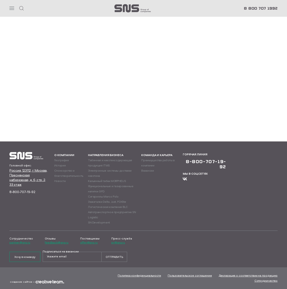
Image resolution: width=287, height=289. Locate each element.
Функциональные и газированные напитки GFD (110, 188)
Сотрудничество (266, 281)
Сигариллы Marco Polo (103, 196)
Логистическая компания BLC (108, 207)
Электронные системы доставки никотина (110, 173)
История (60, 165)
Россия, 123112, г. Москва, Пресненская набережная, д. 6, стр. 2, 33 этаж (28, 177)
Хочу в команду (24, 257)
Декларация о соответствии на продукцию (248, 275)
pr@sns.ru (118, 242)
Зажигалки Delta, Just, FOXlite (107, 202)
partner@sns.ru (19, 242)
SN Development (99, 222)
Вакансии (147, 171)
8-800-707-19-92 (22, 192)
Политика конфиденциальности (139, 275)
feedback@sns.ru (56, 242)
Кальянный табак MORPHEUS (107, 181)
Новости (60, 181)
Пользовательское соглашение (190, 275)
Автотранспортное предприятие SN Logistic (112, 214)
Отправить (114, 257)
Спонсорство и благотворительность (68, 173)
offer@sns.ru (89, 242)
